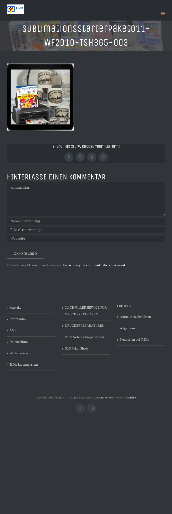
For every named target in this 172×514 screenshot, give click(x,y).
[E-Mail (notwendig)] (86, 230)
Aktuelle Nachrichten (135, 317)
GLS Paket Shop (76, 348)
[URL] (86, 239)
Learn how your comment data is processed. (94, 265)
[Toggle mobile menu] (163, 13)
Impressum (17, 319)
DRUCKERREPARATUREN (84, 326)
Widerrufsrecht (20, 353)
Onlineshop (106, 398)
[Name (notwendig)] (86, 221)
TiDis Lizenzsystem (23, 364)
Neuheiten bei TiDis (134, 339)
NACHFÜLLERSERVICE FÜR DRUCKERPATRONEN (86, 311)
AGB (12, 330)
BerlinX (131, 398)
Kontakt (15, 307)
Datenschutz (18, 342)
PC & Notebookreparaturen (84, 337)
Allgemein (127, 328)
